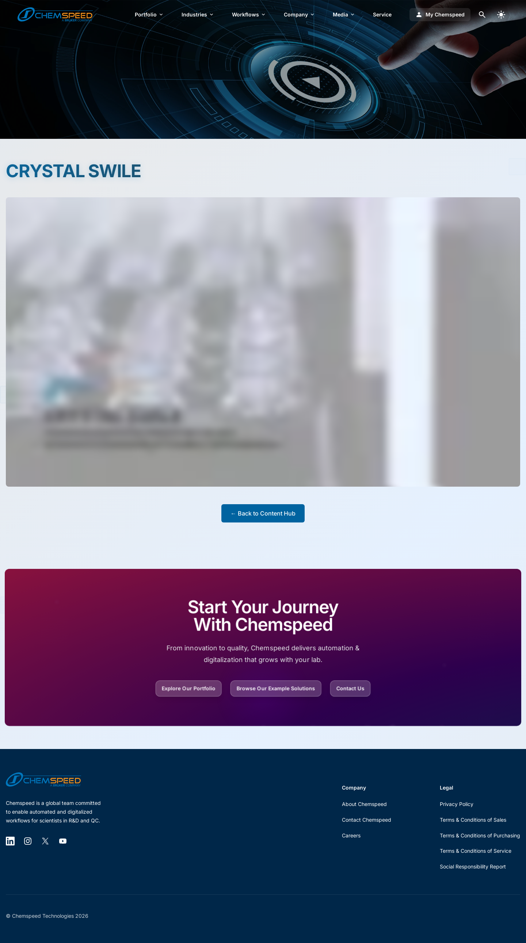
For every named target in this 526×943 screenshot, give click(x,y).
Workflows (249, 14)
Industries (198, 14)
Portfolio (149, 14)
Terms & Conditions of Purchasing (480, 835)
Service (382, 14)
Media (344, 14)
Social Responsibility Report (473, 866)
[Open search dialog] (482, 14)
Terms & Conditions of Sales (473, 820)
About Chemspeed (364, 804)
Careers (351, 835)
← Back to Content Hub (263, 513)
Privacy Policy (456, 804)
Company (299, 14)
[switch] (501, 14)
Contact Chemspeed (366, 820)
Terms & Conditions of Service (475, 851)
